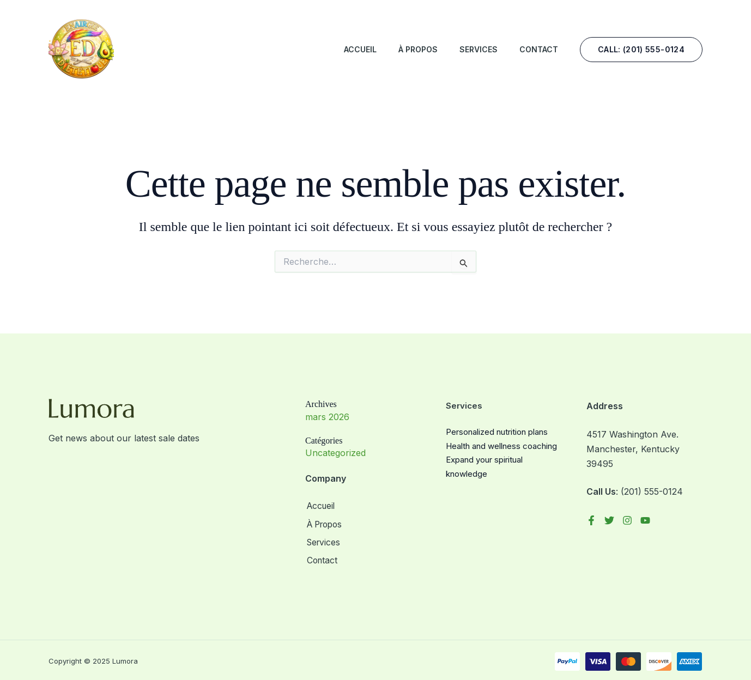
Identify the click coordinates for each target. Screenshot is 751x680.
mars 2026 (327, 416)
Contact (538, 49)
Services (478, 49)
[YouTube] (645, 520)
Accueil (360, 49)
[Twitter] (609, 520)
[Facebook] (591, 520)
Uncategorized (335, 452)
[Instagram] (627, 520)
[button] (641, 49)
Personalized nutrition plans (497, 432)
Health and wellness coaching (501, 446)
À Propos (418, 49)
